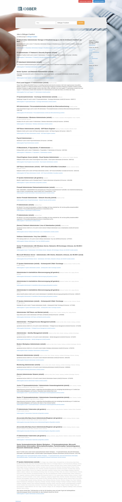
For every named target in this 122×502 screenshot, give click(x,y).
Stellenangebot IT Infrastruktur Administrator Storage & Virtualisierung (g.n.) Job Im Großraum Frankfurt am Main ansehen (46, 47)
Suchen (80, 22)
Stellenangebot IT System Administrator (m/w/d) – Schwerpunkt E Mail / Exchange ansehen (39, 267)
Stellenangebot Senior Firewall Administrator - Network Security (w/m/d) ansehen (36, 200)
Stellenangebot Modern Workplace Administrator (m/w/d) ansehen (32, 350)
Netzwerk (91, 63)
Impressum (18, 501)
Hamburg (91, 68)
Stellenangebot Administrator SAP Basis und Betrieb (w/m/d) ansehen (33, 317)
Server (90, 61)
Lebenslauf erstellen (99, 1)
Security (91, 57)
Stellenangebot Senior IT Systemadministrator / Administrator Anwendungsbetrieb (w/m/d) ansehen (41, 404)
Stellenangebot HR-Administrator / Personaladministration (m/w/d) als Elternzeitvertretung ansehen (41, 112)
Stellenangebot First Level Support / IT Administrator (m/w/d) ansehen (33, 92)
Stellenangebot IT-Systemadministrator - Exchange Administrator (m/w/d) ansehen (36, 101)
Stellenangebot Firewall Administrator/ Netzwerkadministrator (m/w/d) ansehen (36, 193)
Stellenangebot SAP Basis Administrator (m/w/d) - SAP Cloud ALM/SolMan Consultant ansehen (40, 173)
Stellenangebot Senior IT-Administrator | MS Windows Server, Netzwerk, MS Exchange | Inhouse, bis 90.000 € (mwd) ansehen (47, 250)
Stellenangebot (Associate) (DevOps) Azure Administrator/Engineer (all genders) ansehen (38, 422)
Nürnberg (91, 74)
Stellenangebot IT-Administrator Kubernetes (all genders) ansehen (33, 413)
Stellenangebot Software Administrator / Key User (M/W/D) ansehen (33, 241)
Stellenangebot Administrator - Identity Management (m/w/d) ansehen (33, 339)
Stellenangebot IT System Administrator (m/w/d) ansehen (30, 493)
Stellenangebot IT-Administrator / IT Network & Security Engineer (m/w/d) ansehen (36, 57)
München (91, 67)
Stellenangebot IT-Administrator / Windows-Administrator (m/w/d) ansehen (35, 124)
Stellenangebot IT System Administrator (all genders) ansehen (32, 182)
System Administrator (94, 52)
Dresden (91, 79)
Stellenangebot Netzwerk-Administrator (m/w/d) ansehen (30, 360)
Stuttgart (91, 76)
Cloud (90, 60)
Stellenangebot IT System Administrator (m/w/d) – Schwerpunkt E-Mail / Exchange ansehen (39, 307)
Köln (90, 71)
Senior (90, 53)
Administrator (92, 45)
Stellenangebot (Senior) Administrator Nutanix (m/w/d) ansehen (32, 380)
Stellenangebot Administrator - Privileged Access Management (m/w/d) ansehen (36, 328)
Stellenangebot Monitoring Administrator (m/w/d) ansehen (30, 369)
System (91, 50)
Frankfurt (91, 73)
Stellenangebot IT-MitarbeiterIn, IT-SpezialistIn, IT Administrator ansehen (34, 152)
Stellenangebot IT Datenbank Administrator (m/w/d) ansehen (31, 67)
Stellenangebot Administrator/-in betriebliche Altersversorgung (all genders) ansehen (37, 276)
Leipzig (90, 78)
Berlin (90, 70)
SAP (90, 55)
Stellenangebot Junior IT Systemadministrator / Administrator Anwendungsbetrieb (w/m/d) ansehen (40, 392)
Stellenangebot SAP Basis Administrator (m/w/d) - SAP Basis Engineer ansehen (36, 133)
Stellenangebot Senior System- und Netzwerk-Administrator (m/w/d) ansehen (35, 78)
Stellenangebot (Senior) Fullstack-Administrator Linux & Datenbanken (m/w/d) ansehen (38, 231)
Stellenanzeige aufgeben (85, 1)
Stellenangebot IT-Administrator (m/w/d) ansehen (28, 210)
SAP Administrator (93, 58)
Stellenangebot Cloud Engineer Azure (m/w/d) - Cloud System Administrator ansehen (37, 162)
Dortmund (91, 81)
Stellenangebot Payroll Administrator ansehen (28, 143)
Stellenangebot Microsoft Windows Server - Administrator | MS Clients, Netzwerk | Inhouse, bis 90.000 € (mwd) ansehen (46, 258)
